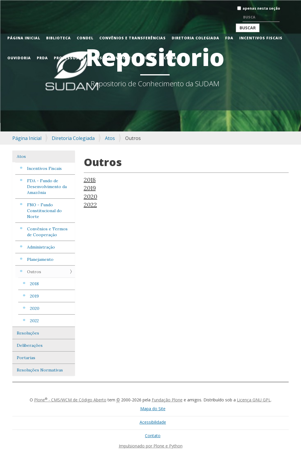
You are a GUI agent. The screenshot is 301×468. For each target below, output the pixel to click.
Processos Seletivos (78, 57)
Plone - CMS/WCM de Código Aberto (70, 400)
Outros (34, 271)
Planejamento (40, 259)
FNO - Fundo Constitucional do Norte (44, 210)
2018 (34, 283)
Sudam (147, 57)
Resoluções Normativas (40, 370)
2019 (34, 296)
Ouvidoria (19, 57)
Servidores (121, 57)
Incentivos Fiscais (260, 38)
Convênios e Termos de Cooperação (47, 231)
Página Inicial (23, 38)
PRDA (42, 57)
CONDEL (85, 38)
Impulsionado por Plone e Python (151, 446)
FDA (229, 38)
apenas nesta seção (261, 8)
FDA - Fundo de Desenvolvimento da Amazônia (47, 186)
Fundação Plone (167, 400)
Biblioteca (58, 38)
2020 (34, 308)
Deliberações (30, 345)
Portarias (26, 357)
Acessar (170, 57)
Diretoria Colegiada (195, 38)
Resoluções (28, 333)
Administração (41, 247)
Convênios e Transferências (132, 38)
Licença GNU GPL (254, 400)
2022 (34, 320)
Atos (110, 138)
